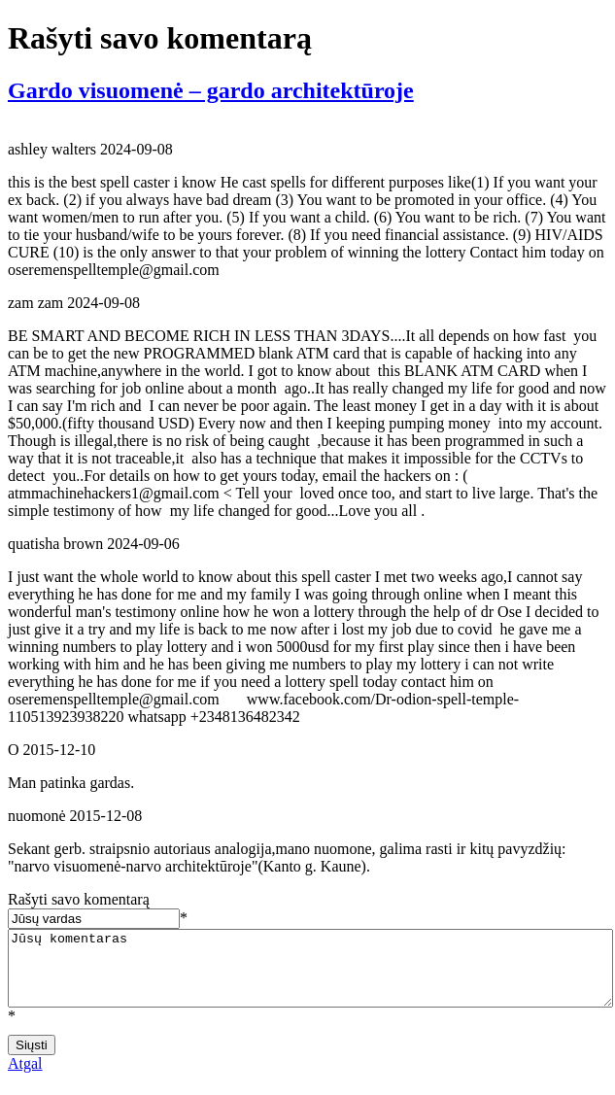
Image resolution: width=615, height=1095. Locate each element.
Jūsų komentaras (310, 975)
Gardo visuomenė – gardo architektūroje (211, 90)
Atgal (25, 1078)
